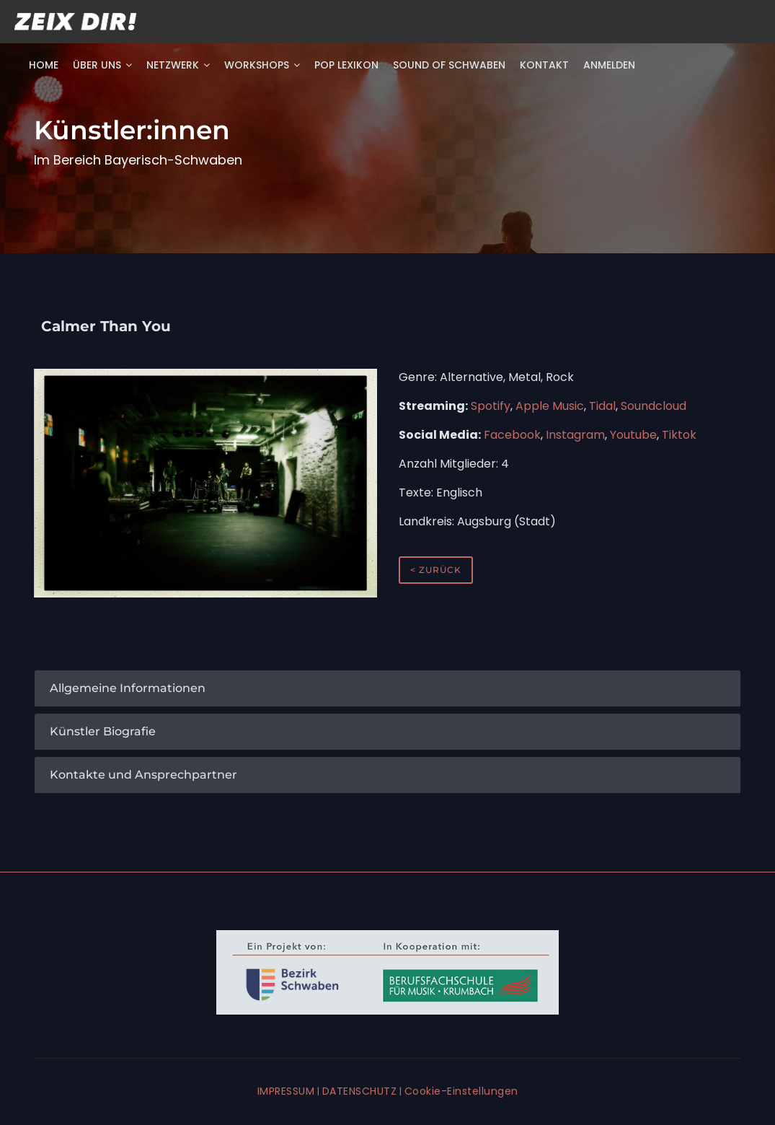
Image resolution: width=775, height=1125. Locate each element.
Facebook (512, 434)
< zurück (435, 569)
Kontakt (544, 65)
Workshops (262, 65)
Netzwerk (178, 65)
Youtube (633, 434)
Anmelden (609, 65)
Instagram (575, 434)
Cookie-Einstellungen (461, 1091)
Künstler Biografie (103, 731)
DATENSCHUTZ (359, 1091)
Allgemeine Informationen (127, 688)
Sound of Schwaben (449, 65)
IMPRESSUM (286, 1091)
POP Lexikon (346, 65)
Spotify (490, 406)
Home (43, 65)
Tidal (602, 406)
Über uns (102, 65)
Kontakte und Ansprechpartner (143, 775)
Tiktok (679, 434)
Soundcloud (653, 406)
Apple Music (549, 406)
